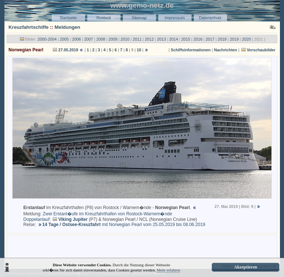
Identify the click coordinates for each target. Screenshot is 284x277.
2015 (185, 39)
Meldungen (68, 27)
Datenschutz (210, 18)
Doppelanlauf (36, 219)
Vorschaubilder (261, 50)
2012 (149, 39)
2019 (234, 39)
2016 (197, 39)
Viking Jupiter (73, 219)
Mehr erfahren (168, 270)
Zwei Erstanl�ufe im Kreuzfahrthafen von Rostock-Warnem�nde (107, 213)
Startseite (68, 18)
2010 (125, 39)
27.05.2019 (68, 50)
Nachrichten (225, 50)
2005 (64, 39)
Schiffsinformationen (191, 50)
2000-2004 (47, 39)
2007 (88, 39)
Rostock (104, 18)
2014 (173, 39)
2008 (100, 39)
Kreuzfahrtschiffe (28, 27)
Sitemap (139, 18)
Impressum (175, 18)
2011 (137, 39)
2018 (222, 39)
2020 (246, 39)
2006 (76, 39)
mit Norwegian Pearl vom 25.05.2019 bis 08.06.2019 (123, 224)
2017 (210, 39)
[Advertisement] (142, 248)
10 (139, 50)
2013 (161, 39)
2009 (112, 39)
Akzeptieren (245, 267)
